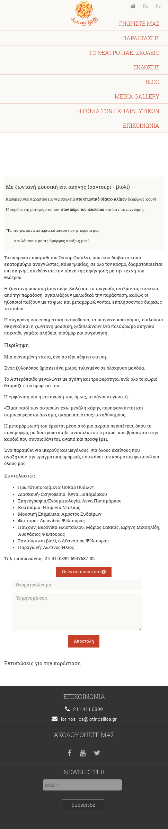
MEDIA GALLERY (137, 96)
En (159, 6)
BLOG (152, 81)
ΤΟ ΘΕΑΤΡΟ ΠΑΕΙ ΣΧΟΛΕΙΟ (124, 52)
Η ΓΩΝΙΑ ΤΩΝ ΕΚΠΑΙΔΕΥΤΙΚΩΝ (118, 111)
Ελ (146, 6)
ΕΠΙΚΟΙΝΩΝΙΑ (141, 125)
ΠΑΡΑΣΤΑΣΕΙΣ (140, 38)
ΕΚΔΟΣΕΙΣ (146, 67)
